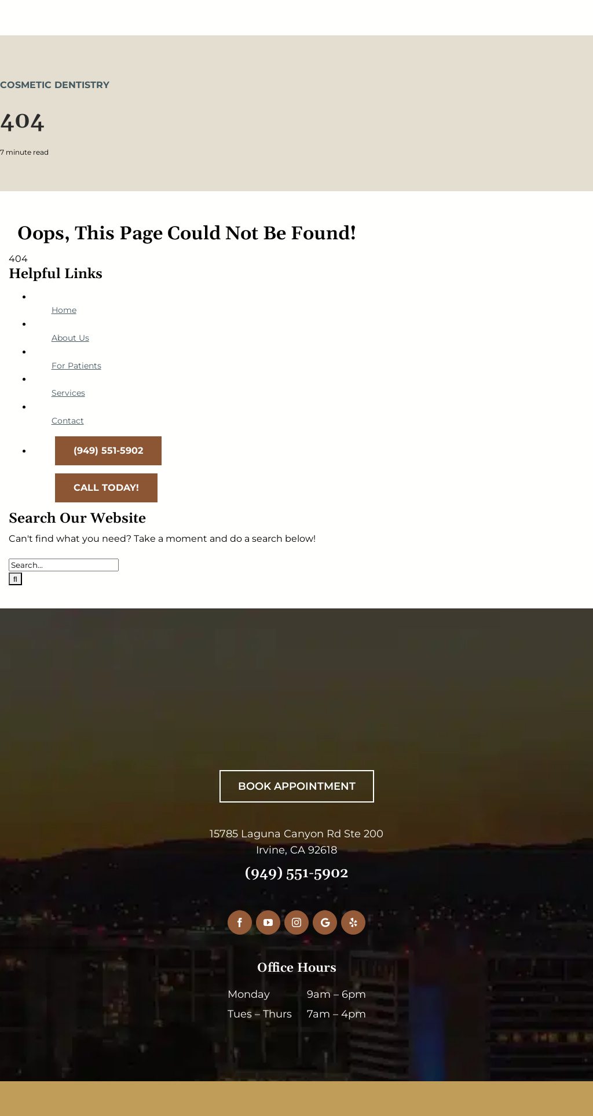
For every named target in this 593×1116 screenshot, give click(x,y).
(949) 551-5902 (297, 873)
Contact (68, 420)
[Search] (15, 578)
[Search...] (64, 565)
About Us (70, 338)
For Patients (76, 365)
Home (64, 310)
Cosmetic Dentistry (54, 84)
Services (68, 393)
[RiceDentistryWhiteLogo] (289, 692)
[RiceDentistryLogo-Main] (296, 10)
